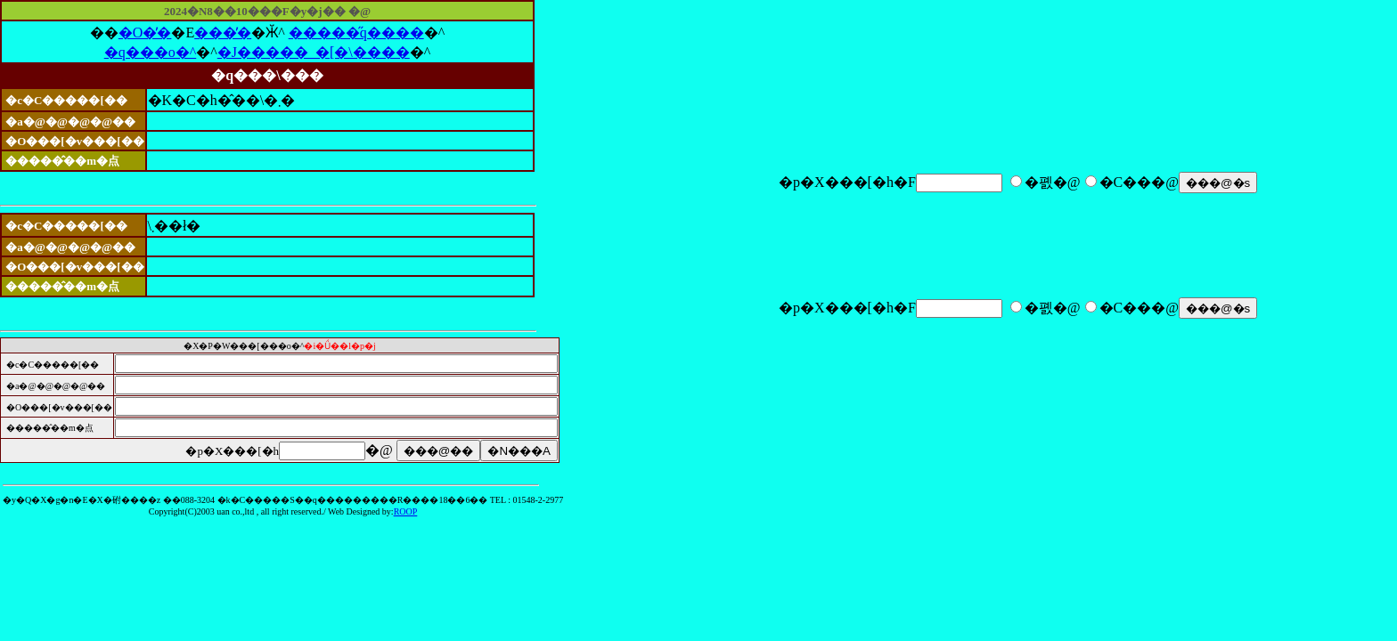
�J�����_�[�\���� (313, 52)
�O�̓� (145, 32)
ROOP (406, 511)
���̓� (222, 32)
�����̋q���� (356, 32)
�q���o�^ (150, 52)
